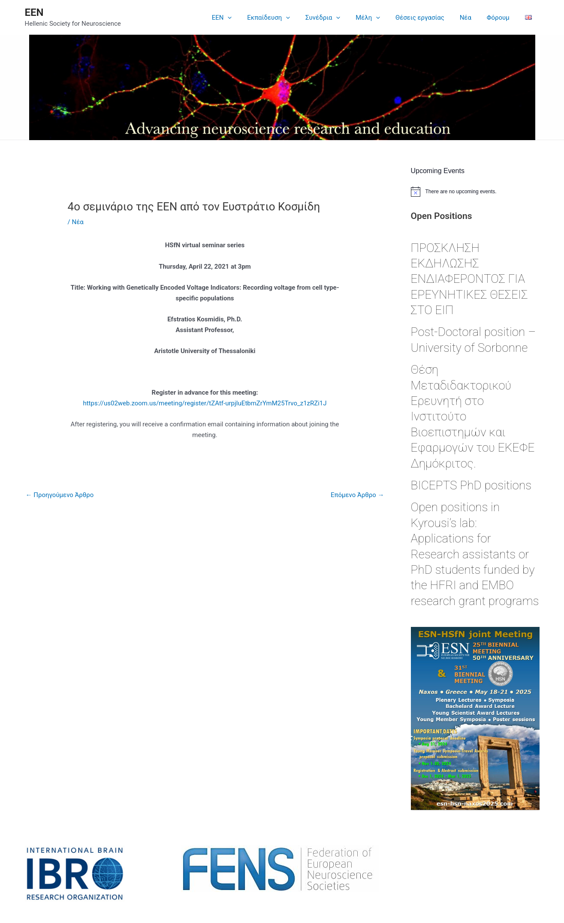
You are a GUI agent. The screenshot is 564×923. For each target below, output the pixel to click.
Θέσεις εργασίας (428, 17)
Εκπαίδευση (284, 17)
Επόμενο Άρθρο (357, 495)
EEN (240, 17)
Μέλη (379, 17)
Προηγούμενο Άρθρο (60, 495)
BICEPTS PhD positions (471, 485)
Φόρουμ (501, 17)
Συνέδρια (336, 17)
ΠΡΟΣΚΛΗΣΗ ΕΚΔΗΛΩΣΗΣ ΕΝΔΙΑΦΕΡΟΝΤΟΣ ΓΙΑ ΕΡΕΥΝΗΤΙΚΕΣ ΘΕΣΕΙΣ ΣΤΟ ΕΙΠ (469, 279)
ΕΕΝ (34, 12)
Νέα (471, 17)
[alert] (475, 191)
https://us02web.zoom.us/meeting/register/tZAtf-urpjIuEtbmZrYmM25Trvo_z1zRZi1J (205, 403)
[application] (246, 17)
